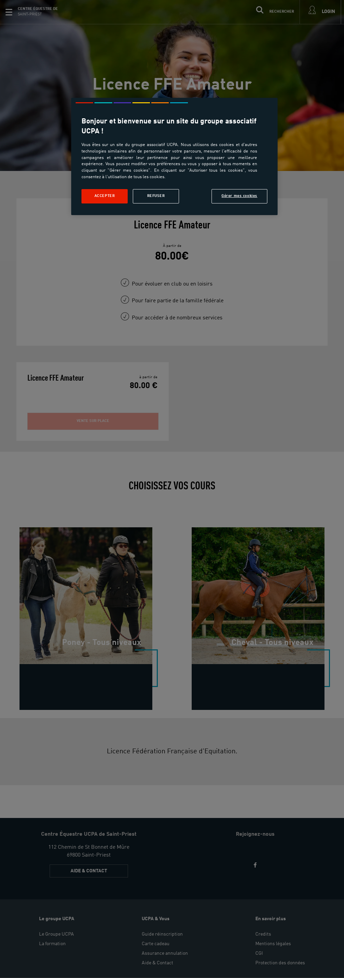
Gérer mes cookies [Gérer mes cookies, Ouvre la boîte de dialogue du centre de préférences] (239, 196)
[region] (174, 156)
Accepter (104, 196)
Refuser (156, 196)
